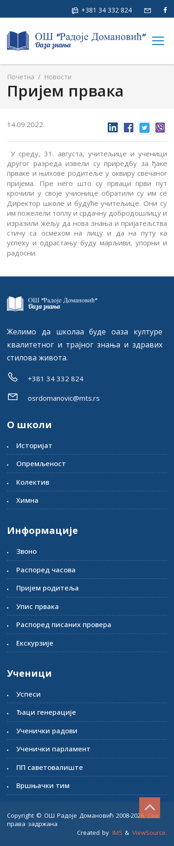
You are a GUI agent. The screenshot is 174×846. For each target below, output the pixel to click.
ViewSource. (149, 832)
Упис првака (37, 606)
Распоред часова (46, 569)
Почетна (20, 76)
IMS (117, 832)
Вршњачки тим (43, 785)
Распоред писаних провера (63, 624)
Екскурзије (34, 642)
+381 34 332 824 (105, 10)
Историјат (34, 445)
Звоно (26, 551)
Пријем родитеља (47, 587)
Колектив (32, 482)
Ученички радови (46, 730)
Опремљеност (41, 463)
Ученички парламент (53, 748)
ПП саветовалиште (49, 767)
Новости (56, 76)
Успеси (28, 694)
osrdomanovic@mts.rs (64, 398)
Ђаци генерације (46, 712)
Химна (27, 500)
